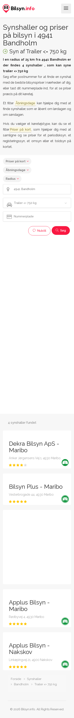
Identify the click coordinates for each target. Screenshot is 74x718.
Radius (11, 179)
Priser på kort (15, 161)
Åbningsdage (15, 170)
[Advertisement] (37, 274)
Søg (61, 230)
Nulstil (39, 230)
